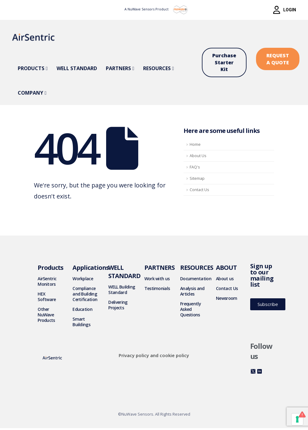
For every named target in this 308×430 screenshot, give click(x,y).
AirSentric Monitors (47, 281)
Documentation (195, 278)
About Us (198, 155)
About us (224, 278)
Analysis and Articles (192, 291)
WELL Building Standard (121, 289)
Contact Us (199, 189)
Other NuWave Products (46, 314)
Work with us (157, 278)
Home (195, 144)
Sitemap (197, 178)
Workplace (82, 278)
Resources (157, 68)
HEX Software (47, 296)
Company (30, 92)
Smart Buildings (81, 321)
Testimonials (157, 288)
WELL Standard (77, 68)
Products (31, 68)
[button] (284, 10)
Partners (118, 68)
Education (82, 309)
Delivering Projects (117, 305)
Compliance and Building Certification (84, 293)
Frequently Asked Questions (190, 309)
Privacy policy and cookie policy (154, 355)
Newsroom (226, 298)
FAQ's (195, 167)
